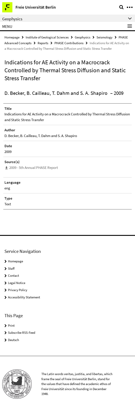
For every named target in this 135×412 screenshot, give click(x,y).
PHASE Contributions (68, 43)
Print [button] (11, 325)
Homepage (11, 37)
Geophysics (82, 37)
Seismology (104, 37)
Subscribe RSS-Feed (21, 332)
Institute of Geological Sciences (47, 37)
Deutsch (13, 340)
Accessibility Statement (24, 297)
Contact (13, 275)
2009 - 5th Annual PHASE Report (33, 167)
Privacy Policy (17, 290)
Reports (43, 43)
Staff (11, 268)
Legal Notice (16, 283)
